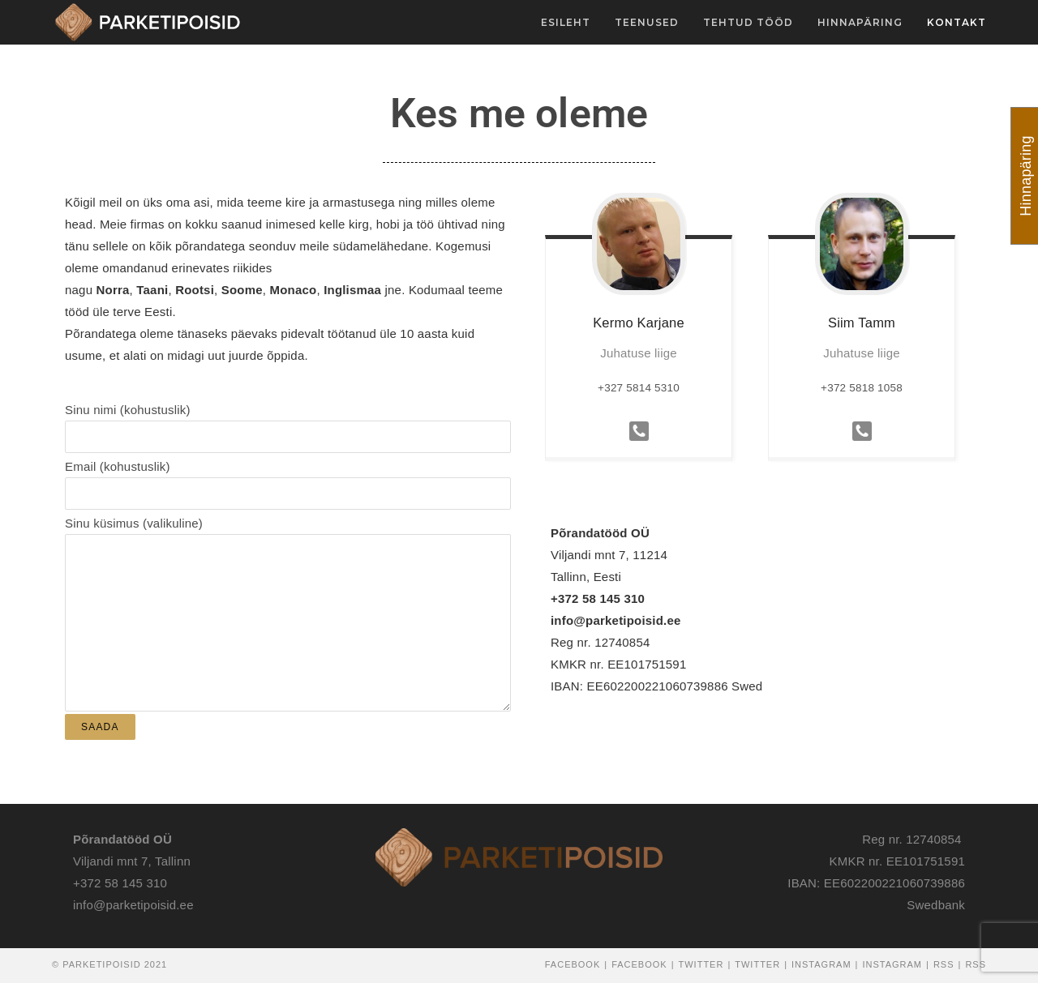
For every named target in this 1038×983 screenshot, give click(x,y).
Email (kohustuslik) (288, 479)
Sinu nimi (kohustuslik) (288, 422)
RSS (943, 964)
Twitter (701, 964)
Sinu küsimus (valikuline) (288, 572)
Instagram (821, 964)
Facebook (573, 964)
